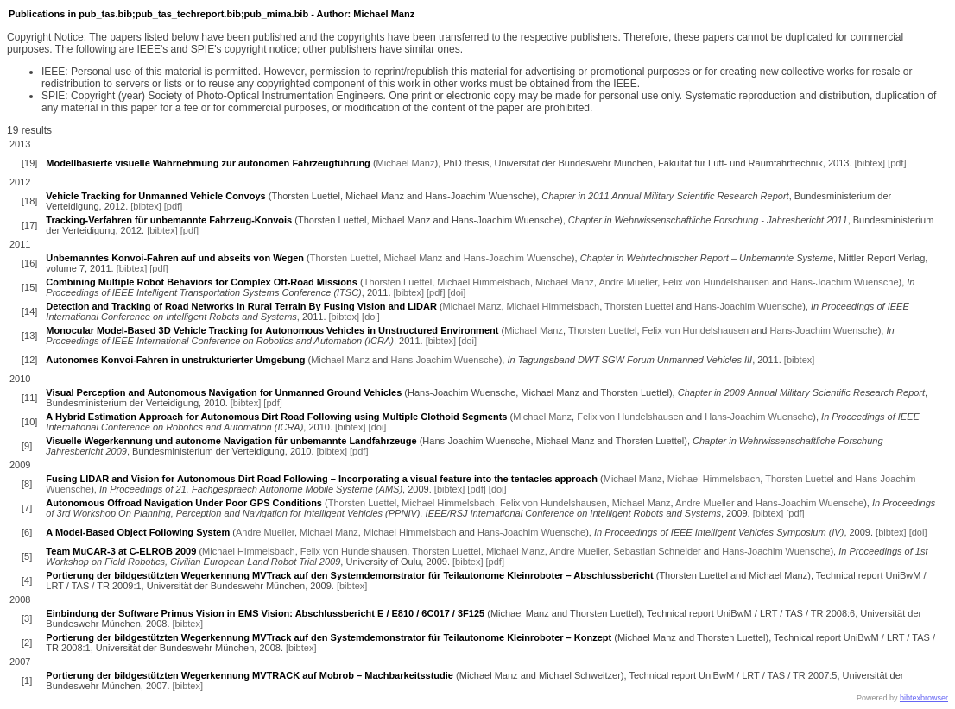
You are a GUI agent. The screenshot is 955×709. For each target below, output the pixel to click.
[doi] (457, 292)
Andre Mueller (627, 282)
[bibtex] (870, 163)
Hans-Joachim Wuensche (518, 258)
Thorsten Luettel (344, 258)
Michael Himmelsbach (483, 282)
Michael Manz (405, 163)
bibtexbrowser (924, 697)
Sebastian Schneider (657, 551)
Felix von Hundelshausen (715, 282)
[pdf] (897, 163)
